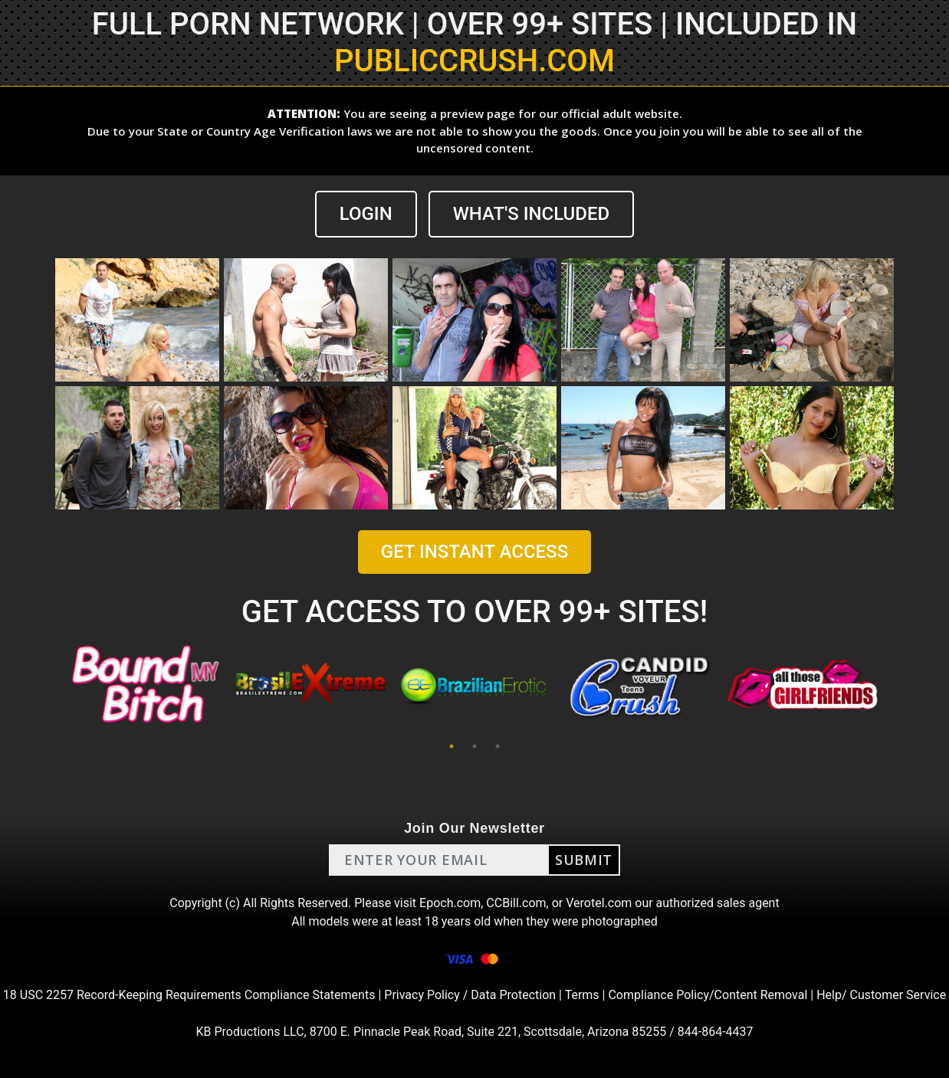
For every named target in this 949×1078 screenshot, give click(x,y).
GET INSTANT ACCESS (474, 551)
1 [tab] (451, 746)
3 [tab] (497, 746)
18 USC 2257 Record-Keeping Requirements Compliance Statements (189, 995)
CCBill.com (516, 903)
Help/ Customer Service (881, 995)
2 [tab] (474, 746)
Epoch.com (450, 903)
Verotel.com (599, 903)
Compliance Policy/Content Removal (707, 995)
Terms (582, 995)
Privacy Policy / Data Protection (470, 995)
